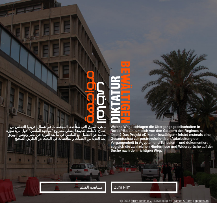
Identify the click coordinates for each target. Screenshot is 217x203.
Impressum (202, 200)
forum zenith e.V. (141, 200)
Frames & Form (182, 200)
